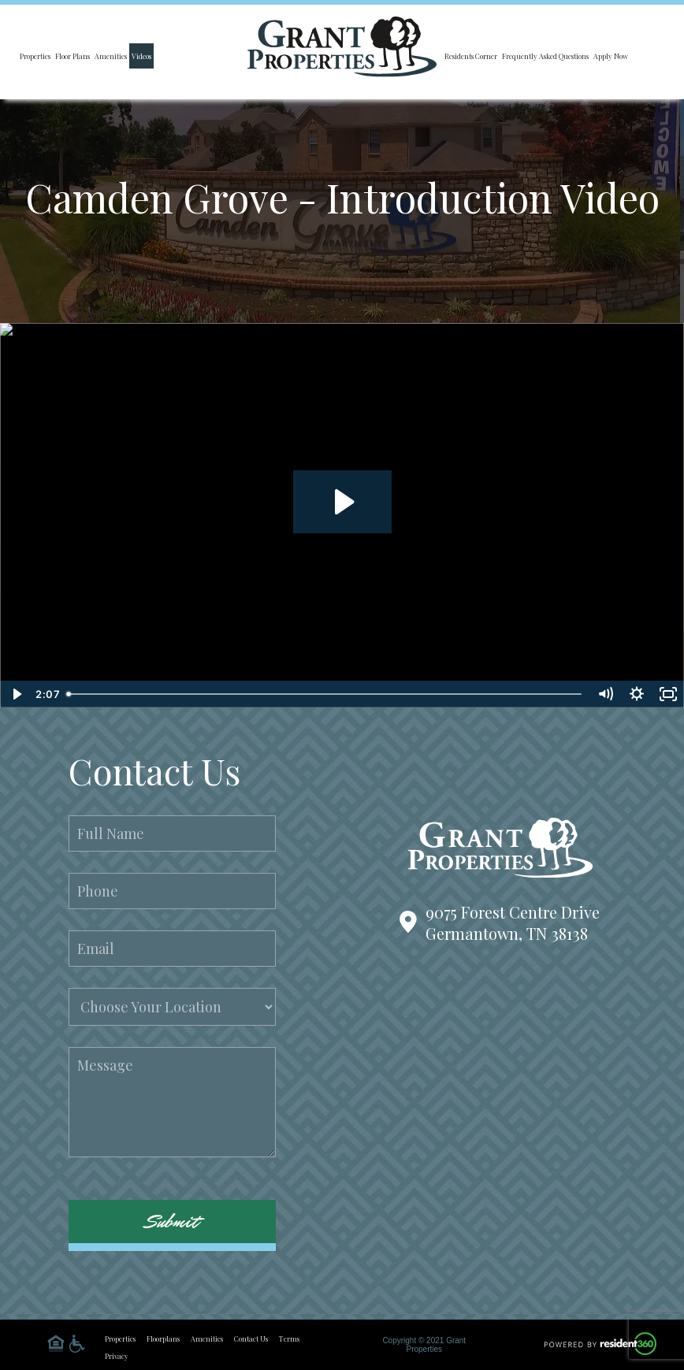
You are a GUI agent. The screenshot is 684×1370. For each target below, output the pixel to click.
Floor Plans (72, 56)
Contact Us (251, 1338)
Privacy (116, 1356)
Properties (35, 56)
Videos (141, 56)
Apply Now (610, 56)
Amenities (111, 56)
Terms (289, 1338)
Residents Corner (470, 56)
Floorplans (163, 1338)
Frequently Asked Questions (545, 56)
